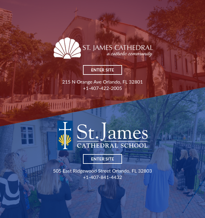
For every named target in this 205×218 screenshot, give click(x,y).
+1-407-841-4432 (102, 177)
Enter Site (102, 69)
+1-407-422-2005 (102, 88)
